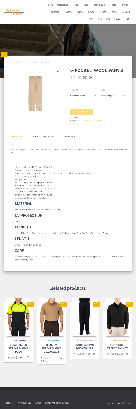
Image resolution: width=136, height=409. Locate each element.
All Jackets (114, 340)
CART (108, 19)
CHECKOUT (118, 19)
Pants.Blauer (25, 62)
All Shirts (14, 340)
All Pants (84, 121)
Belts (87, 5)
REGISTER (89, 19)
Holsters (56, 12)
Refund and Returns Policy (57, 403)
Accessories (63, 5)
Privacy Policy (24, 403)
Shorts (103, 12)
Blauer (17, 62)
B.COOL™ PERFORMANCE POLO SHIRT (51, 348)
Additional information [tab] (43, 136)
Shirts (91, 12)
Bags (77, 5)
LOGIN (99, 19)
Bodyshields (100, 5)
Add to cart (80, 112)
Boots (114, 5)
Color (75, 90)
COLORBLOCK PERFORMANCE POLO (18, 348)
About (38, 403)
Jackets (69, 12)
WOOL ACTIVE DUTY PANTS (84, 346)
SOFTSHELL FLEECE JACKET (117, 346)
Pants (80, 12)
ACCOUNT (126, 12)
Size (103, 90)
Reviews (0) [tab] (69, 136)
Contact (9, 403)
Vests (115, 12)
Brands (126, 5)
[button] (57, 71)
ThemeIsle (127, 403)
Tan (76, 124)
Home (50, 5)
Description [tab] (17, 136)
